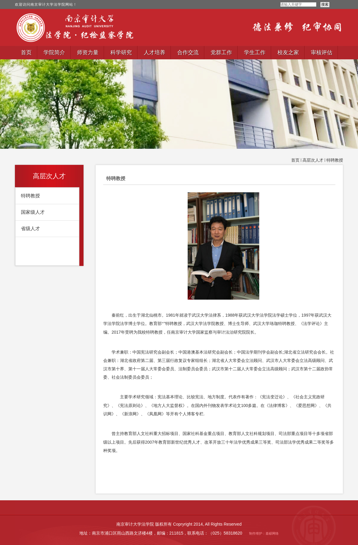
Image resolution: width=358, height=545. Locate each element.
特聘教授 (334, 160)
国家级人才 (33, 212)
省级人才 (30, 228)
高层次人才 (313, 160)
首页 (295, 160)
